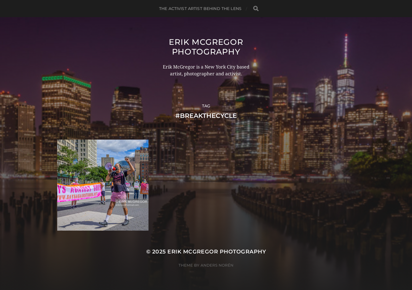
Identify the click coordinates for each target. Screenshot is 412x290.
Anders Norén (217, 265)
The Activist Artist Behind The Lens (200, 8)
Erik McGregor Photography (206, 47)
